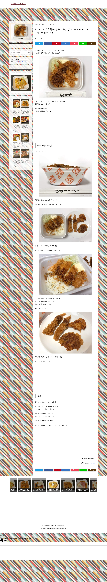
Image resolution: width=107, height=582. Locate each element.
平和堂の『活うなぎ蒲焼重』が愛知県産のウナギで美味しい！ (24, 127)
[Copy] (91, 43)
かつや (53, 24)
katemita (92, 463)
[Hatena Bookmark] (65, 43)
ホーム (38, 24)
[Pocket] (74, 43)
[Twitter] (39, 43)
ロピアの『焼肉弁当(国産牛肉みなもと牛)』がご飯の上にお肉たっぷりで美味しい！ (25, 161)
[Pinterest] (56, 43)
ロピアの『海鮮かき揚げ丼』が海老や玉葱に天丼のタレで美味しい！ (24, 144)
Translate (21, 61)
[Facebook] (48, 43)
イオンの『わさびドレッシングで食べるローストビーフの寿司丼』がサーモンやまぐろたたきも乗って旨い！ (16, 162)
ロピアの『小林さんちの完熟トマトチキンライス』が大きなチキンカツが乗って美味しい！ (16, 128)
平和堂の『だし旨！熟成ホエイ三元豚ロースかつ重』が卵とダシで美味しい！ (16, 145)
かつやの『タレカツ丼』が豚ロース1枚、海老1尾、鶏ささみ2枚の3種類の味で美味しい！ (25, 111)
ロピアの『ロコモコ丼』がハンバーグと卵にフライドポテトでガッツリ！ (16, 111)
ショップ (45, 24)
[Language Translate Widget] (19, 60)
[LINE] (83, 43)
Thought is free (62, 528)
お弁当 (92, 458)
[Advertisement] (53, 14)
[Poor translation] (5, 540)
